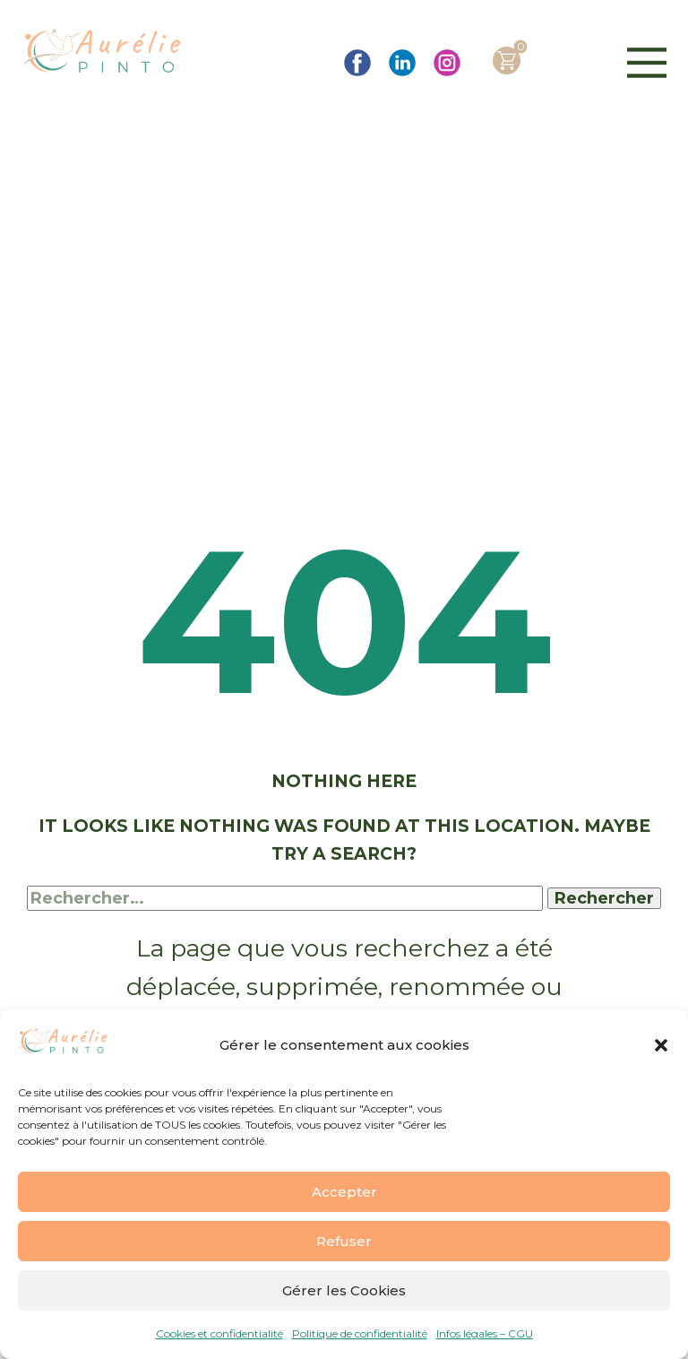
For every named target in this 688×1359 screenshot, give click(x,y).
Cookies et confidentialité (219, 1333)
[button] (661, 1045)
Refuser (344, 1241)
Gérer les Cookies (344, 1290)
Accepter (344, 1191)
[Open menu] (646, 62)
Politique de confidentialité (359, 1333)
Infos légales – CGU (484, 1333)
